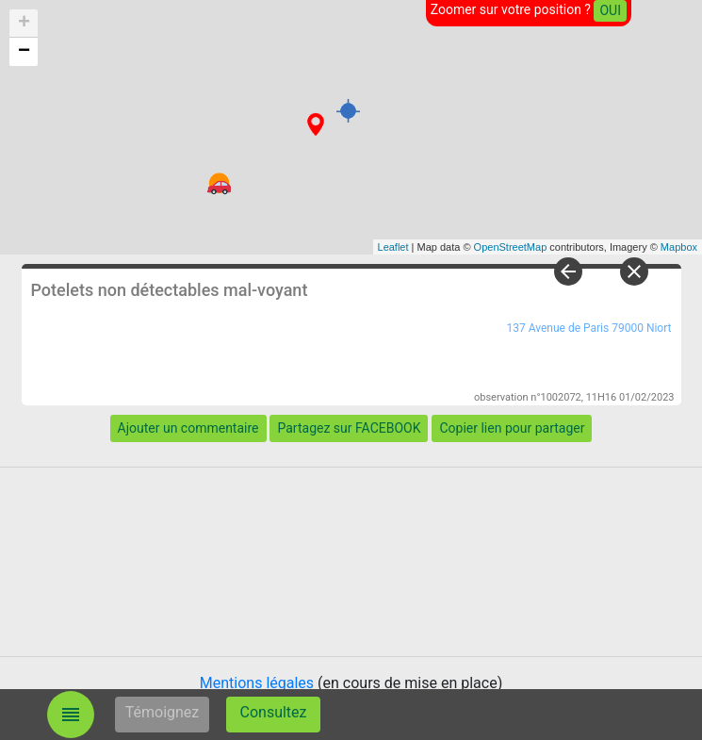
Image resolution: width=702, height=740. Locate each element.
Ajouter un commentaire (188, 428)
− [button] (24, 52)
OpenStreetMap (510, 247)
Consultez (273, 712)
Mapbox (679, 247)
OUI (610, 10)
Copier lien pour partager (511, 428)
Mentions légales (257, 683)
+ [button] (24, 23)
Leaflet (393, 247)
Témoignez (162, 712)
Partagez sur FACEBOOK (348, 428)
